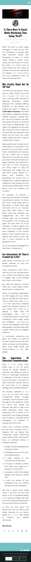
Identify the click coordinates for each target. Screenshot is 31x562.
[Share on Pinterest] (18, 530)
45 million (12, 364)
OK (8, 558)
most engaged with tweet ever (15, 96)
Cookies (16, 558)
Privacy (23, 558)
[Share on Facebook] (4, 530)
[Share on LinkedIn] (22, 530)
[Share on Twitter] (9, 530)
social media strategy (20, 73)
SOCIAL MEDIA (19, 39)
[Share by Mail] (26, 530)
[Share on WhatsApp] (13, 530)
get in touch (13, 515)
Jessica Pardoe (15, 42)
